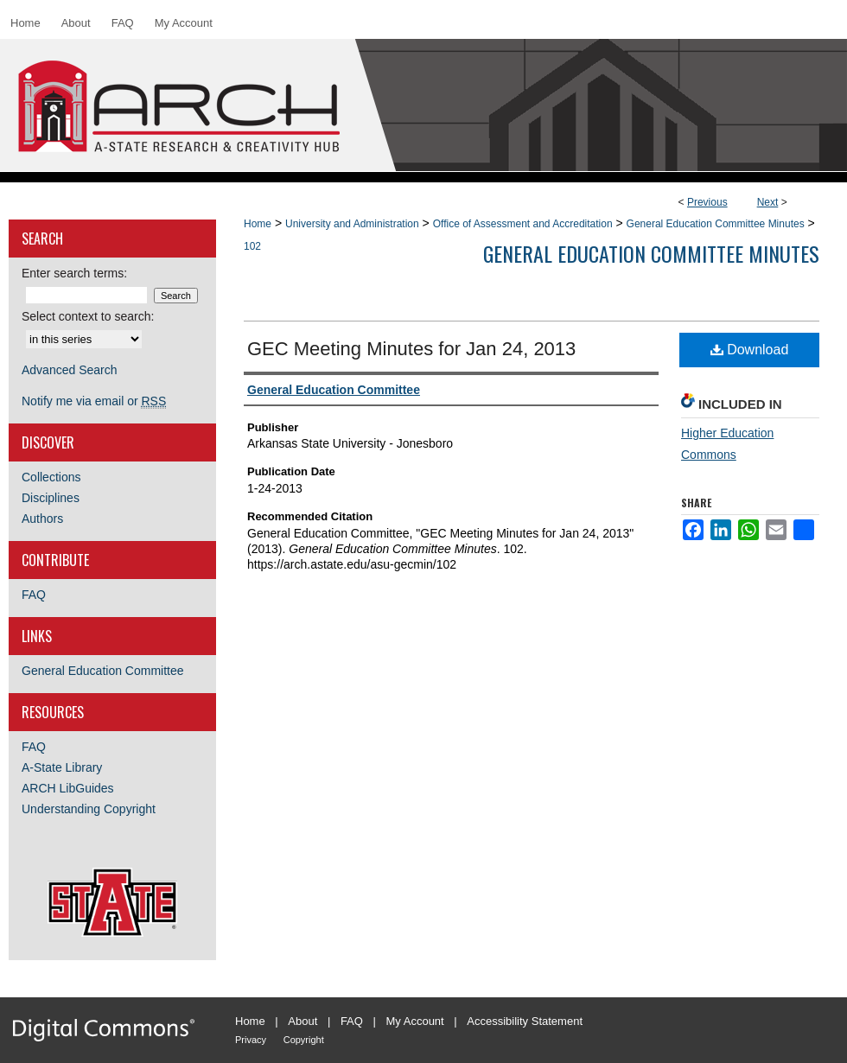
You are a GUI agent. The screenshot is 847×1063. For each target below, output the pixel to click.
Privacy (250, 1039)
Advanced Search (70, 370)
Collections (51, 477)
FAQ (34, 595)
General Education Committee (103, 671)
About (302, 1021)
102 (252, 246)
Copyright (303, 1039)
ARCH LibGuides (68, 788)
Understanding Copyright (89, 809)
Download (749, 349)
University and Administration (352, 224)
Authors (42, 518)
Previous (707, 202)
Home (257, 224)
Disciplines (51, 498)
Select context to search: (88, 316)
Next (768, 202)
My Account (415, 1021)
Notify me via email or (94, 401)
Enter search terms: (74, 273)
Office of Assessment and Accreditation (523, 224)
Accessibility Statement (525, 1021)
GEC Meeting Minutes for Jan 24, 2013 (411, 349)
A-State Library (62, 767)
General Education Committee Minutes (716, 224)
